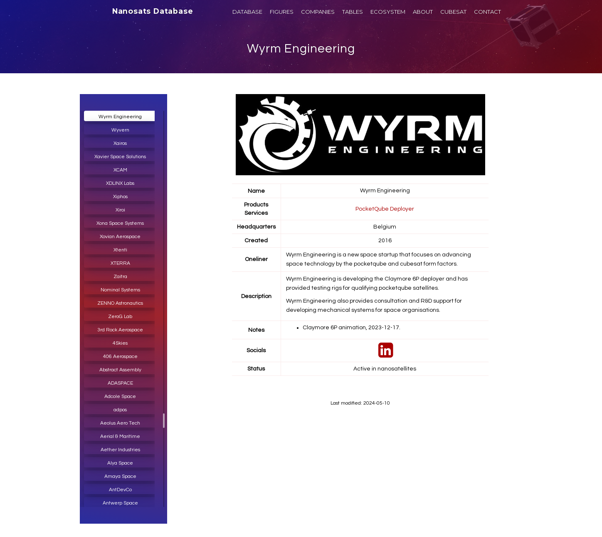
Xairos (120, 143)
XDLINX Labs (120, 183)
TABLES (352, 11)
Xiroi (120, 210)
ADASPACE (120, 383)
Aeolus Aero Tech (120, 423)
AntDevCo (120, 489)
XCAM (120, 170)
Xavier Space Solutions (120, 156)
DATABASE (247, 11)
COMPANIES (318, 11)
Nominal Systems (120, 290)
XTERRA (120, 263)
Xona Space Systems (120, 223)
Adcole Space (120, 396)
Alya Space (120, 463)
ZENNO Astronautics (120, 303)
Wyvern (120, 130)
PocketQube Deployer (384, 208)
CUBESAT (453, 11)
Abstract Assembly (120, 370)
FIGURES (282, 11)
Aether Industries (120, 449)
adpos (120, 410)
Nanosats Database (153, 11)
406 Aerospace (120, 356)
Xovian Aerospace (120, 236)
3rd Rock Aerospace (120, 330)
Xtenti (120, 250)
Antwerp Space (120, 503)
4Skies (120, 343)
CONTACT (487, 11)
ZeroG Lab (120, 316)
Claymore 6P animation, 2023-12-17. (352, 327)
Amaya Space (120, 476)
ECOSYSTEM (387, 11)
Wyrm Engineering (301, 48)
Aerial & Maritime (120, 436)
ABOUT (423, 11)
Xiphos (120, 196)
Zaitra (120, 276)
